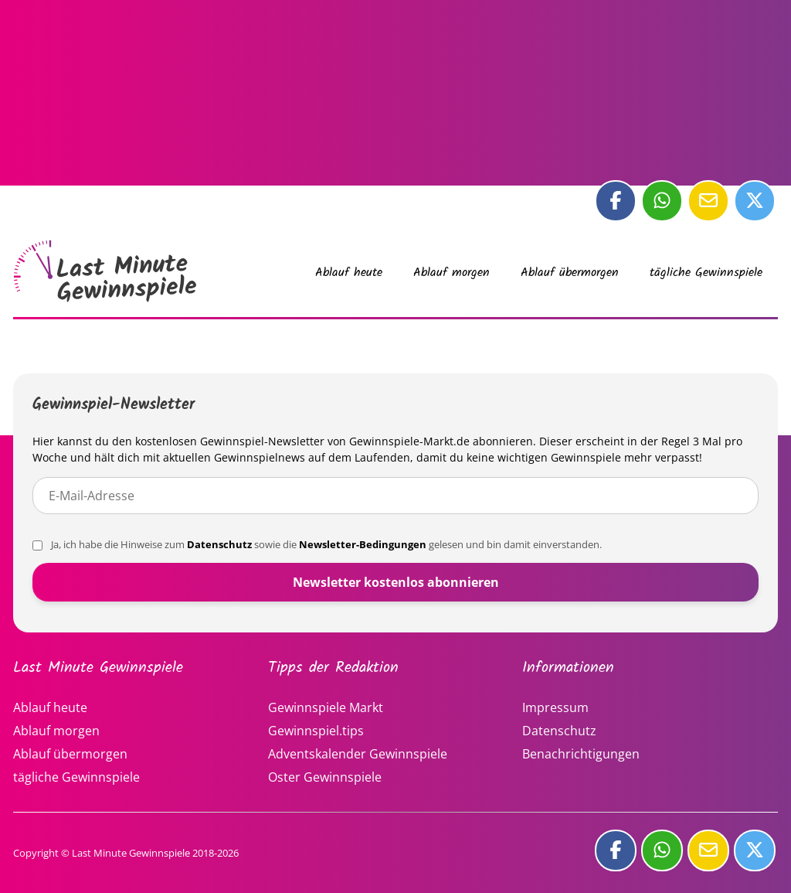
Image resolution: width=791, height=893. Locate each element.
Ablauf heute (348, 272)
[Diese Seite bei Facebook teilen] (616, 201)
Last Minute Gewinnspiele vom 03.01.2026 (106, 271)
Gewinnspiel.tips (316, 730)
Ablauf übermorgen (570, 272)
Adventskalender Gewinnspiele (357, 753)
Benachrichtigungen (581, 753)
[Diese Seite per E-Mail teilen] (708, 201)
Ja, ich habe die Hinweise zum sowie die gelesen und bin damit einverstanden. (317, 544)
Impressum (555, 707)
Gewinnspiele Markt (325, 707)
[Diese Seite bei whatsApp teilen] (662, 201)
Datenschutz (219, 544)
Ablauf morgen (451, 272)
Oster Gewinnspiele (325, 777)
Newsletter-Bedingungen (362, 544)
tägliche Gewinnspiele (706, 272)
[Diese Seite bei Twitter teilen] (755, 201)
